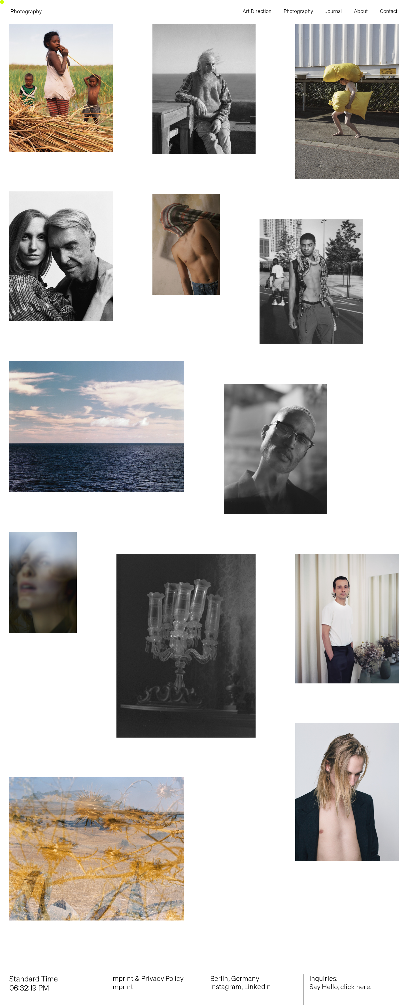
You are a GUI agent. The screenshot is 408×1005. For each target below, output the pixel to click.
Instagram (225, 986)
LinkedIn (257, 986)
